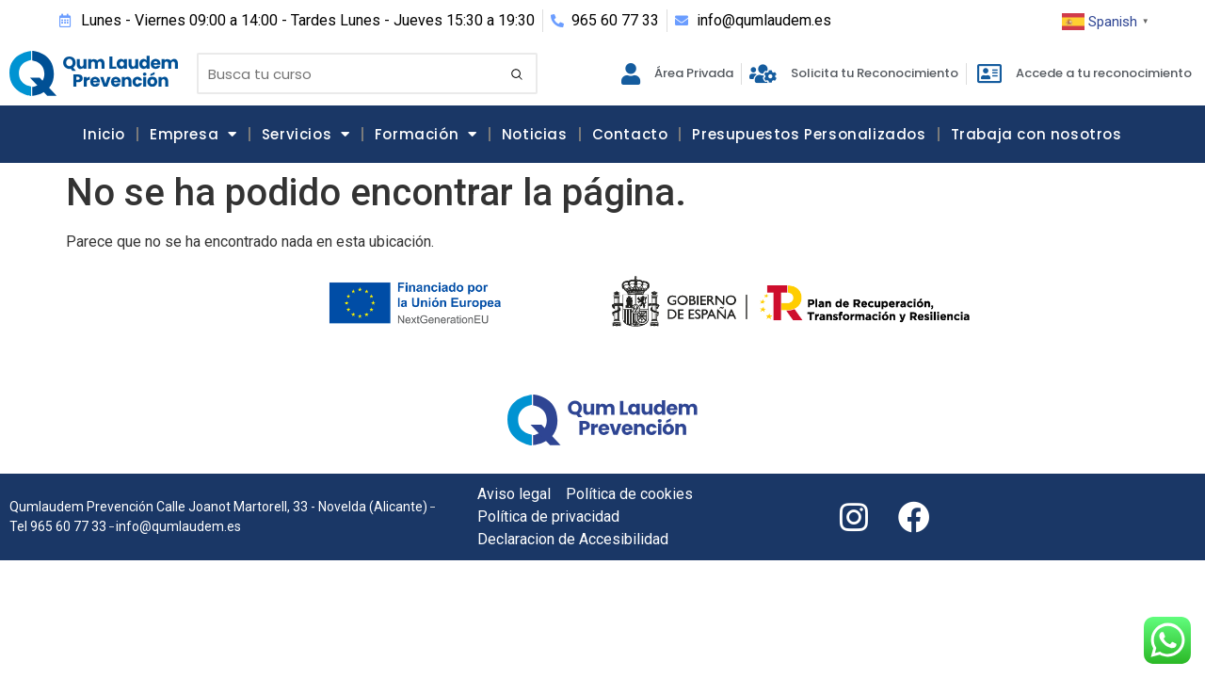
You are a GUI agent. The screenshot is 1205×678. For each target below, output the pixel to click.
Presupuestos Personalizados (808, 134)
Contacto (630, 134)
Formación (426, 134)
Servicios (306, 134)
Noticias (535, 134)
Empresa (193, 134)
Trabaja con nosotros (1036, 134)
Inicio (104, 134)
